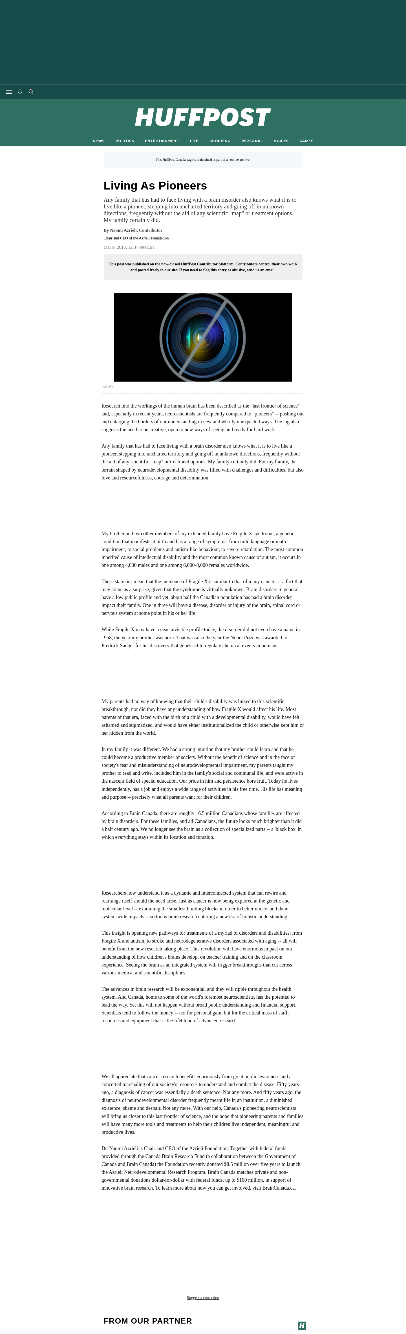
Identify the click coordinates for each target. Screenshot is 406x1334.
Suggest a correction (203, 1235)
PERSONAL (252, 141)
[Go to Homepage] (302, 1326)
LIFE (194, 141)
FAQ (279, 1280)
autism (112, 1222)
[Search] (31, 92)
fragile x (282, 1222)
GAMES (306, 141)
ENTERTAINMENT (162, 141)
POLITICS (125, 141)
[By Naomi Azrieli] (136, 230)
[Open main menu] (9, 92)
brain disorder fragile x (176, 1222)
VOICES (281, 141)
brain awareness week (238, 1222)
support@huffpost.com (202, 1285)
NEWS (99, 141)
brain (134, 1222)
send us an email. (261, 270)
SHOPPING (219, 141)
